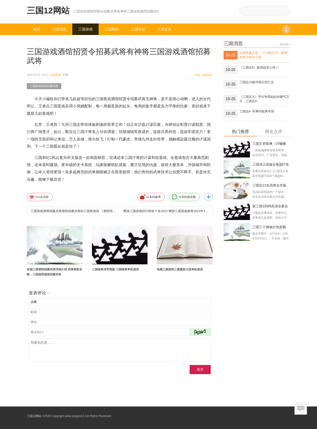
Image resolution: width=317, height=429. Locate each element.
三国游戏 (85, 29)
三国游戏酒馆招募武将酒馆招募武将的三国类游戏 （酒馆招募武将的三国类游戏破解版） (73, 211)
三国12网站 (48, 10)
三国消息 (59, 29)
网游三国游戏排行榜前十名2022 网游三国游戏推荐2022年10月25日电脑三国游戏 (166, 211)
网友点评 (273, 131)
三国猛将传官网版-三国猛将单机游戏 (115, 269)
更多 (208, 197)
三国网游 (112, 29)
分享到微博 (150, 197)
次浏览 (39, 197)
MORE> (285, 44)
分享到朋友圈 (184, 197)
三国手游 (138, 29)
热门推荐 (240, 131)
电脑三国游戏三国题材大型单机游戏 (180, 269)
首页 (36, 29)
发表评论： (39, 292)
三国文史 (164, 29)
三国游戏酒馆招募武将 (44, 86)
